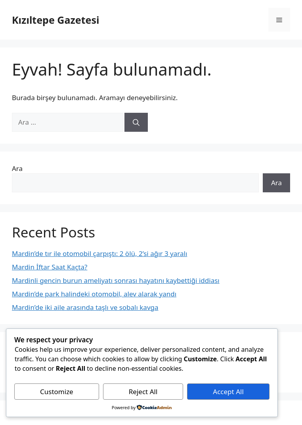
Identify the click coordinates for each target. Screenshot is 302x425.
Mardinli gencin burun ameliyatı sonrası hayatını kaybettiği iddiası (116, 280)
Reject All (143, 391)
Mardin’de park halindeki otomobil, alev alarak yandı (94, 293)
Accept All (228, 391)
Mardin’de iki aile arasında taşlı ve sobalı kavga (85, 307)
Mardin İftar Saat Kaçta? (49, 266)
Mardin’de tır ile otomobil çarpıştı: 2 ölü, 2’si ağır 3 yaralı (99, 253)
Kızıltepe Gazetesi (55, 20)
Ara (17, 168)
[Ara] (136, 122)
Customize (56, 391)
